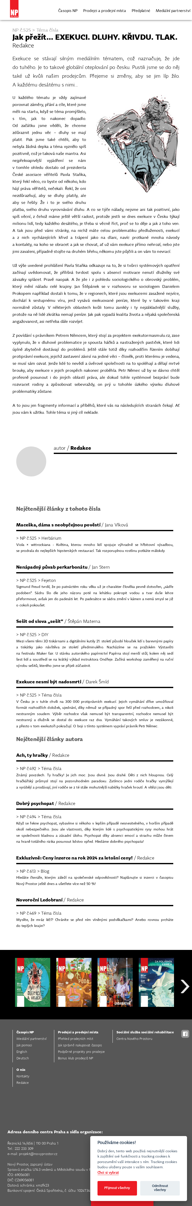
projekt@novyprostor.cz (38, 1154)
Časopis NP (68, 10)
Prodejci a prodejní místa (104, 10)
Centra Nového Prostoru (134, 1039)
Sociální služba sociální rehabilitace (145, 1032)
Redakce (22, 1083)
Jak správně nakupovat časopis (80, 1045)
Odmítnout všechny (160, 1188)
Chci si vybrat (108, 1173)
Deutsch (22, 1058)
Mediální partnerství (173, 10)
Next (185, 1004)
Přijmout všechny (117, 1188)
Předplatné (141, 10)
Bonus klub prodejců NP (75, 1058)
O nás (20, 1070)
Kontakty (22, 1076)
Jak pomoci (24, 1045)
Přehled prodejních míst (75, 1039)
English (21, 1052)
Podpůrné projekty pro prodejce (81, 1052)
